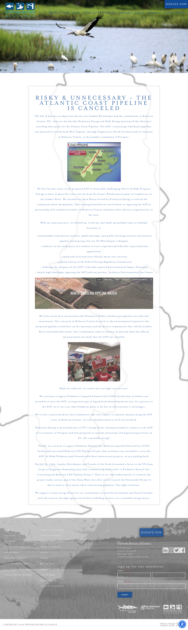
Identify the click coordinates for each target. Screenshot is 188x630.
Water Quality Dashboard (99, 13)
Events (139, 13)
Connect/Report (174, 13)
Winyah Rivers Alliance (20, 10)
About (76, 13)
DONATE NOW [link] (176, 4)
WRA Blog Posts (59, 13)
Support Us (154, 13)
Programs (125, 13)
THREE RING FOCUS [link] (172, 625)
